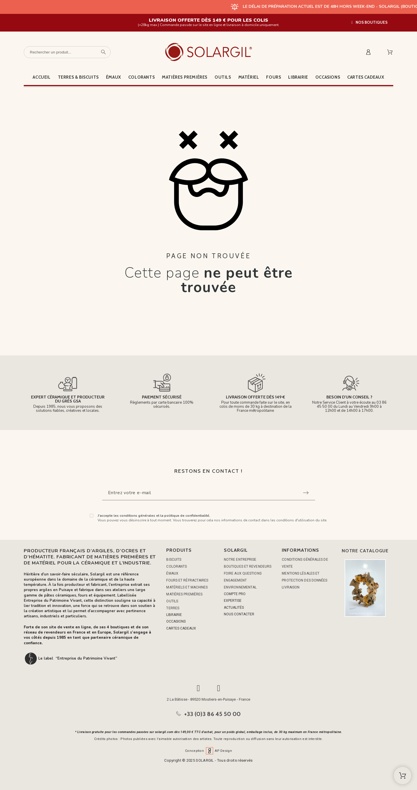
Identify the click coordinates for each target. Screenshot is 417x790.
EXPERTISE (233, 601)
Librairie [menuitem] (298, 77)
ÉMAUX (172, 573)
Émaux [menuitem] (113, 77)
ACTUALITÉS (234, 608)
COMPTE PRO (235, 594)
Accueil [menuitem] (41, 77)
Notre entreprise (240, 560)
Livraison (290, 587)
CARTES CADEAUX (181, 628)
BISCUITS (173, 560)
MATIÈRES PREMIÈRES (184, 594)
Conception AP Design (208, 751)
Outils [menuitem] (223, 77)
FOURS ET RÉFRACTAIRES (187, 580)
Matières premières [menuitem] (184, 77)
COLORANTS (176, 566)
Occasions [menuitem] (327, 77)
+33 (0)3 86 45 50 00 (212, 713)
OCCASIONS (176, 621)
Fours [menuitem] (273, 77)
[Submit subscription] (305, 492)
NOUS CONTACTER (239, 614)
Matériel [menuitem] (248, 77)
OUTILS (172, 601)
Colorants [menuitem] (141, 77)
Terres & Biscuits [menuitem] (78, 77)
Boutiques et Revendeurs (247, 566)
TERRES (172, 608)
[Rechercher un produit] (67, 52)
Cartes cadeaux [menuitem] (365, 77)
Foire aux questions (242, 573)
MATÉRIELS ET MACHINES (187, 587)
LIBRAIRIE (174, 615)
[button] (369, 22)
